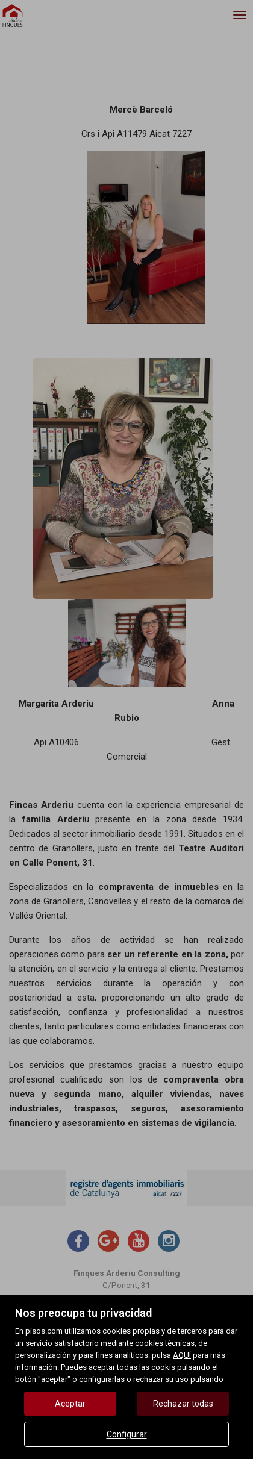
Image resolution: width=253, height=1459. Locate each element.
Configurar (127, 1434)
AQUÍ (182, 1355)
